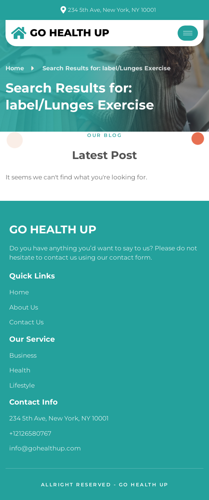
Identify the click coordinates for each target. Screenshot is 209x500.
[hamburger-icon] (188, 33)
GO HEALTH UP (52, 229)
